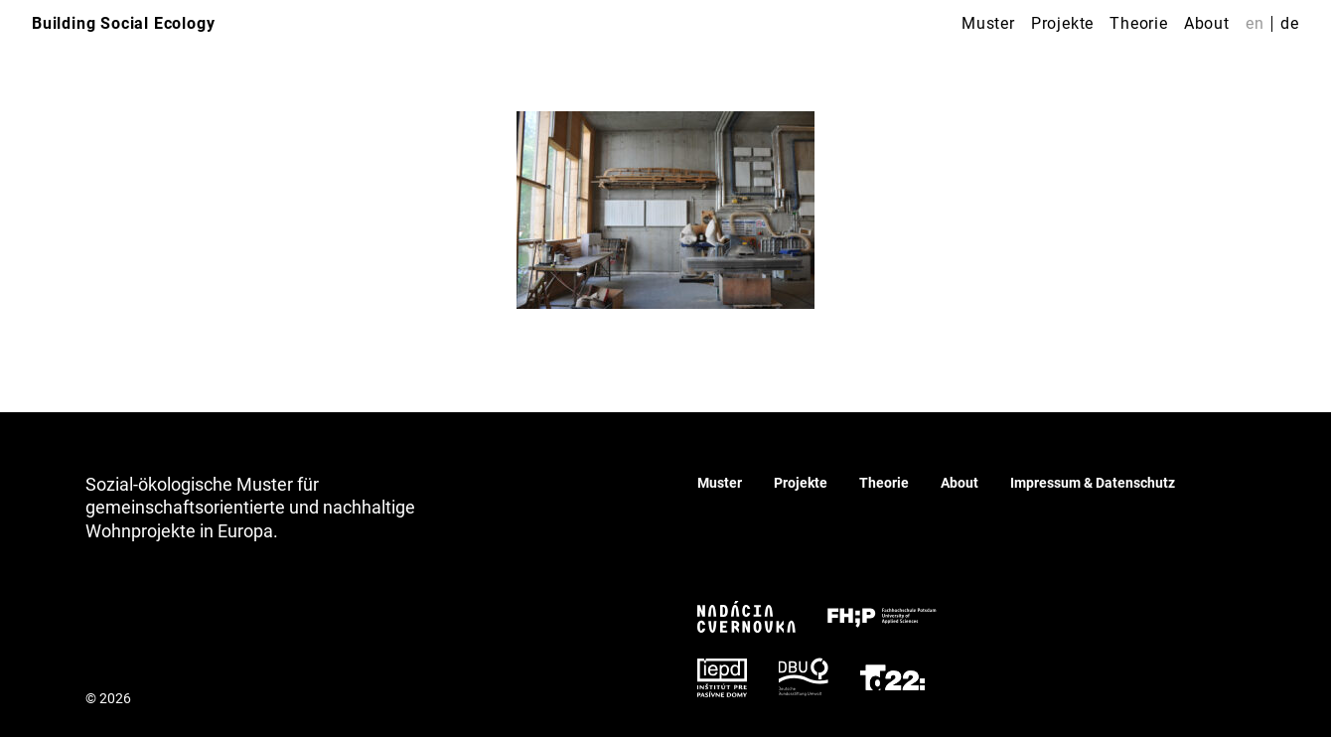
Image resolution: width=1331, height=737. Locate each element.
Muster (988, 23)
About (1207, 23)
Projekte (1062, 23)
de (1289, 23)
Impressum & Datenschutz (1092, 483)
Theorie (1138, 23)
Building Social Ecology (123, 23)
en (1255, 23)
